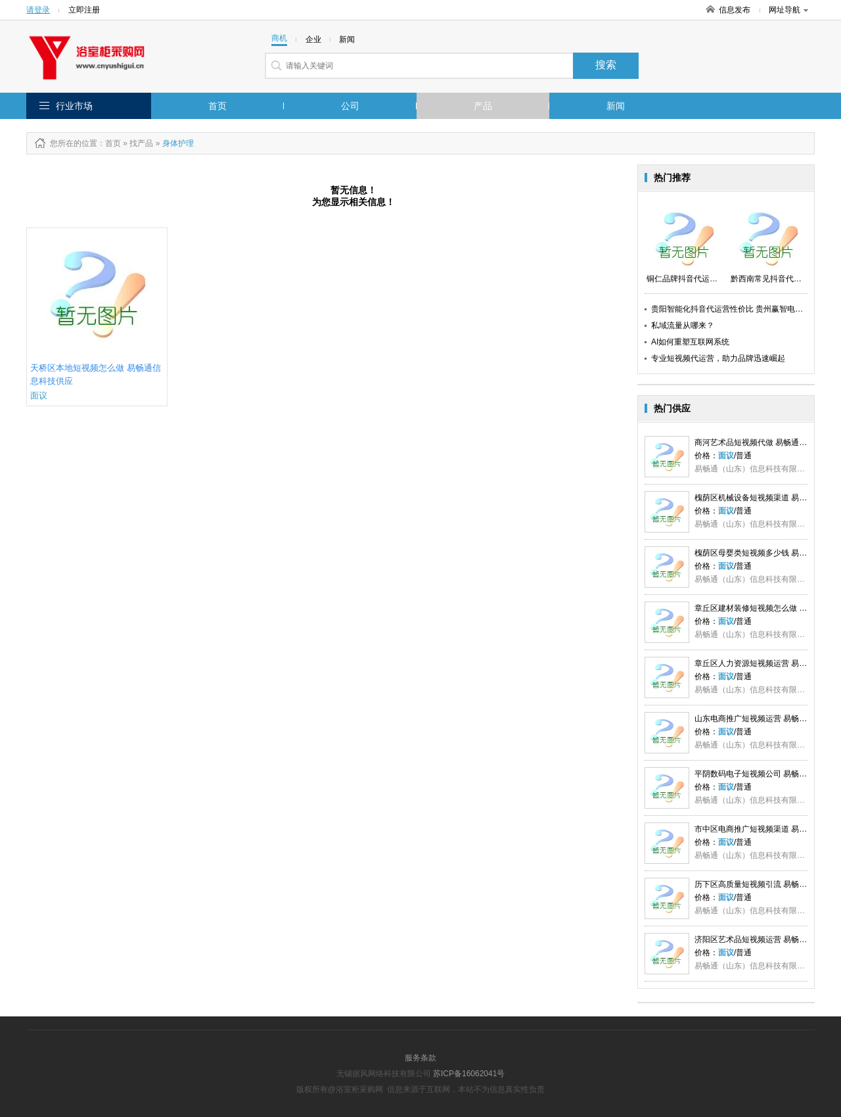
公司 (350, 106)
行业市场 (74, 106)
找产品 (141, 143)
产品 (483, 106)
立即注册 (84, 9)
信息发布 (734, 9)
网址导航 (788, 9)
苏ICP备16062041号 (469, 1073)
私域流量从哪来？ (682, 325)
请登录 (38, 9)
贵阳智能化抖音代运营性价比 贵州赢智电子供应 (735, 309)
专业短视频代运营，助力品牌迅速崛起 (718, 358)
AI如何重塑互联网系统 (690, 341)
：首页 (109, 143)
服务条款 (420, 1057)
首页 (217, 106)
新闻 (615, 106)
